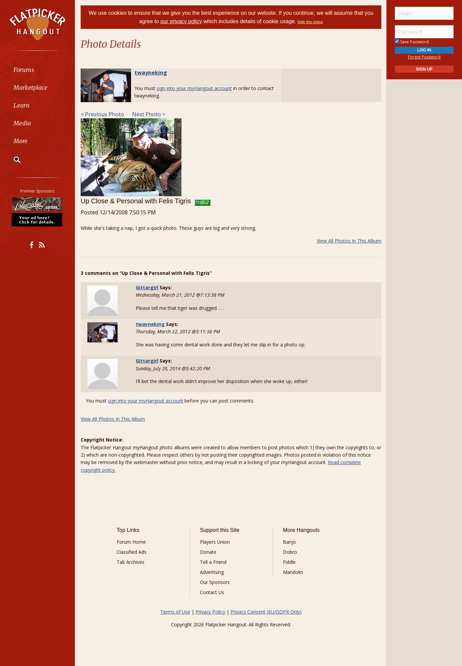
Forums (24, 70)
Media (23, 123)
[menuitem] (38, 70)
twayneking (150, 72)
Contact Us (212, 592)
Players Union (215, 542)
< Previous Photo (102, 114)
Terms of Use (175, 612)
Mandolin (293, 572)
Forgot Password (424, 57)
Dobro (290, 552)
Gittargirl (147, 287)
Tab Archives (130, 562)
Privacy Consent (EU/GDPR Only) (266, 612)
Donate (208, 552)
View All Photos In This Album (349, 241)
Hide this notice (310, 22)
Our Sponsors (215, 582)
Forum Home (131, 542)
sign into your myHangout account (194, 88)
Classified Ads (131, 552)
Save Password (412, 42)
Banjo (289, 542)
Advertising (212, 572)
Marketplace (31, 87)
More (21, 141)
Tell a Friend (213, 562)
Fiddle (289, 562)
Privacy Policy (210, 612)
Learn (22, 105)
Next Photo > (148, 114)
